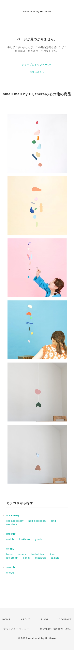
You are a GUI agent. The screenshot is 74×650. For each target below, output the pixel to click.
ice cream (12, 557)
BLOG (44, 619)
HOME (6, 619)
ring (53, 521)
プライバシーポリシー (16, 629)
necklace (11, 524)
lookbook (24, 539)
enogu (10, 548)
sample (55, 557)
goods (39, 539)
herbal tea (37, 554)
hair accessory (37, 521)
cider (52, 554)
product (11, 533)
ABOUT (25, 619)
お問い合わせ (37, 72)
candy (26, 557)
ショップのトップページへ (37, 64)
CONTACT (65, 619)
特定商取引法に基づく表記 (55, 629)
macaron (40, 557)
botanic (22, 554)
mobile (10, 539)
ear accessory (15, 521)
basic (9, 554)
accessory (13, 515)
